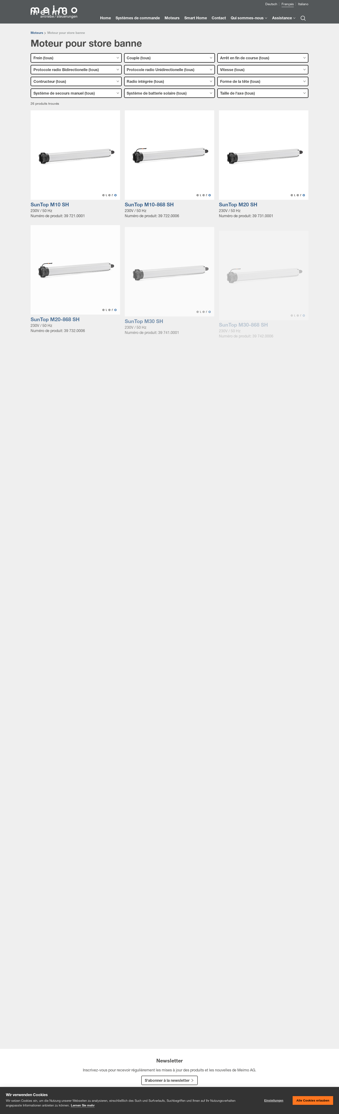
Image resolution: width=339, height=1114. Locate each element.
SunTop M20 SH (238, 205)
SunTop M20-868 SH (55, 322)
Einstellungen (273, 1100)
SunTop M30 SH (144, 326)
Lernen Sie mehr (83, 1105)
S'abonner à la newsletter (167, 1081)
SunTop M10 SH (50, 205)
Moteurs (37, 33)
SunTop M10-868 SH (149, 205)
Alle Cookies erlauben (312, 1100)
